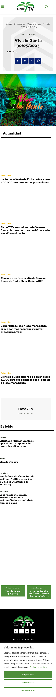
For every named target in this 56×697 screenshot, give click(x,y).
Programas (19, 24)
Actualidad (6, 176)
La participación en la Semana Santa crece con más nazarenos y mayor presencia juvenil (24, 329)
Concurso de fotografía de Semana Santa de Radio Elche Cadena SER (23, 279)
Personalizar (28, 682)
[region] (28, 670)
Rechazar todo (28, 690)
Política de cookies (38, 667)
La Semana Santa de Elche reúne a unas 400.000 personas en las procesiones (26, 181)
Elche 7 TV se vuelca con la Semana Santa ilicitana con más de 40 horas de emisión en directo (25, 230)
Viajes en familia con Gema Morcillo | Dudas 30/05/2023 (39, 594)
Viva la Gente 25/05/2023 (12, 592)
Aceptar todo (28, 674)
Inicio (9, 24)
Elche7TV (12, 51)
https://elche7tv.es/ (26, 413)
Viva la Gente (34, 24)
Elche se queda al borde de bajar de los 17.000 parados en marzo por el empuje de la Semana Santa (25, 380)
